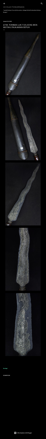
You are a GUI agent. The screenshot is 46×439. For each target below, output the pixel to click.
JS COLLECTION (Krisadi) (13, 7)
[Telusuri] (41, 3)
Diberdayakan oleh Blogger (23, 433)
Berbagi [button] (5, 368)
